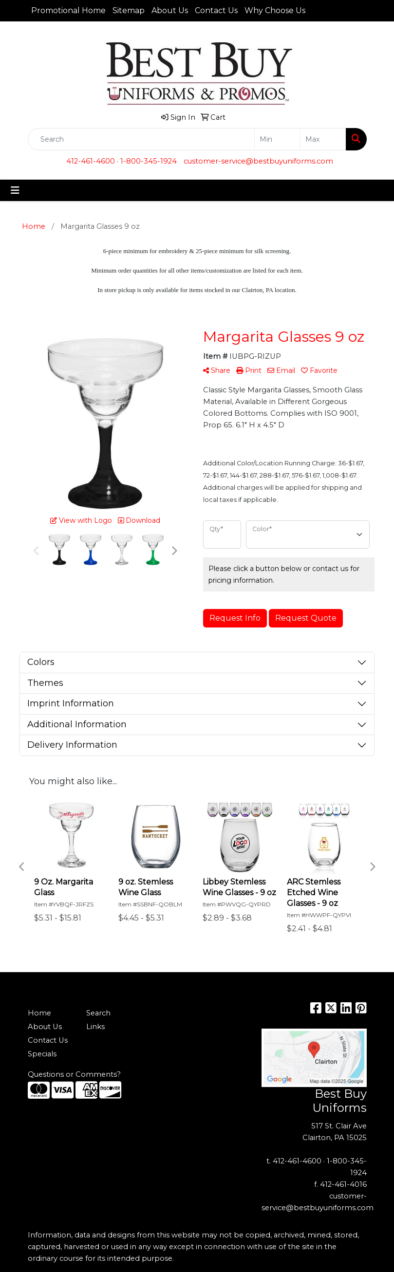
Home (39, 1013)
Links (95, 1026)
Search (98, 1013)
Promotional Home (68, 10)
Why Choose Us (274, 10)
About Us (169, 10)
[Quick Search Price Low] (277, 139)
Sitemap (129, 10)
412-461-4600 (90, 161)
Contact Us (216, 10)
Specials (42, 1054)
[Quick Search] (141, 139)
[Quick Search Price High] (323, 139)
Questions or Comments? (74, 1074)
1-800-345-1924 (148, 161)
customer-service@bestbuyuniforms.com (258, 161)
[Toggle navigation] (15, 190)
